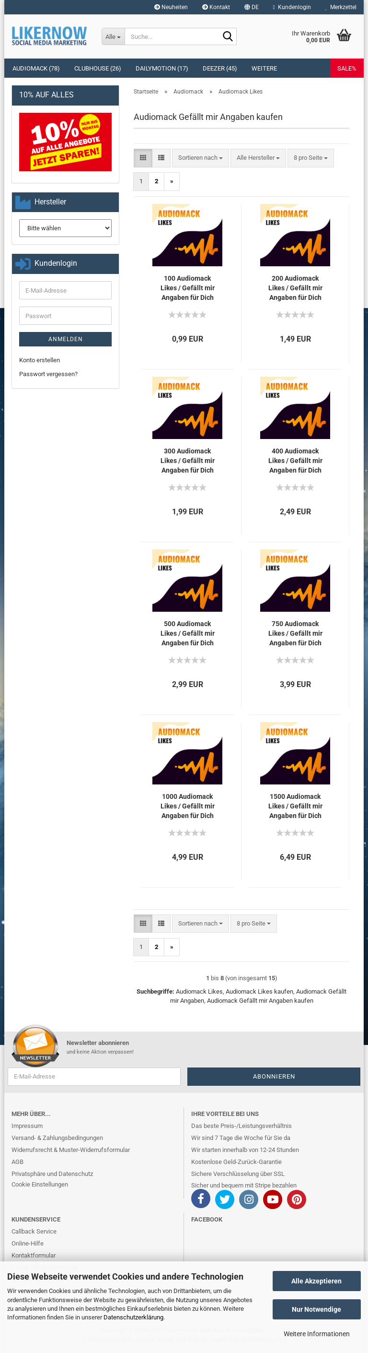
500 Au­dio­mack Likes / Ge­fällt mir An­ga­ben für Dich (188, 633)
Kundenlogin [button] (292, 7)
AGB (17, 1161)
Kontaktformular (34, 1255)
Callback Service (34, 1231)
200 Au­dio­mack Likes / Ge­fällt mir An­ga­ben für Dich (295, 287)
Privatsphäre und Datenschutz (52, 1173)
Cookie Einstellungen (40, 1184)
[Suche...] (113, 36)
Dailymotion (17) (162, 68)
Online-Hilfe (28, 1243)
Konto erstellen (39, 360)
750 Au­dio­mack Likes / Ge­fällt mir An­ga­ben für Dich (295, 633)
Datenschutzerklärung (133, 1317)
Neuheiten (171, 7)
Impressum (27, 1125)
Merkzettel (340, 7)
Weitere (264, 68)
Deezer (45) (220, 68)
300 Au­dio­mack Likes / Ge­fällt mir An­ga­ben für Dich (188, 460)
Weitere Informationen (317, 1334)
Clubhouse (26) (97, 68)
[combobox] (200, 158)
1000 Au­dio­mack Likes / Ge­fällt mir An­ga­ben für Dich (188, 806)
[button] (251, 7)
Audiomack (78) (36, 68)
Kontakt (216, 7)
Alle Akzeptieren (316, 1281)
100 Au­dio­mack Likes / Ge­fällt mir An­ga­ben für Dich (188, 287)
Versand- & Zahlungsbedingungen (57, 1137)
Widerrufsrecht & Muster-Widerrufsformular (71, 1149)
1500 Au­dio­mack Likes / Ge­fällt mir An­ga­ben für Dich (295, 806)
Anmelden (65, 339)
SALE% (346, 68)
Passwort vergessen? (48, 374)
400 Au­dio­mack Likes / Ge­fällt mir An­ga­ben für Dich (295, 460)
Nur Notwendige (316, 1309)
